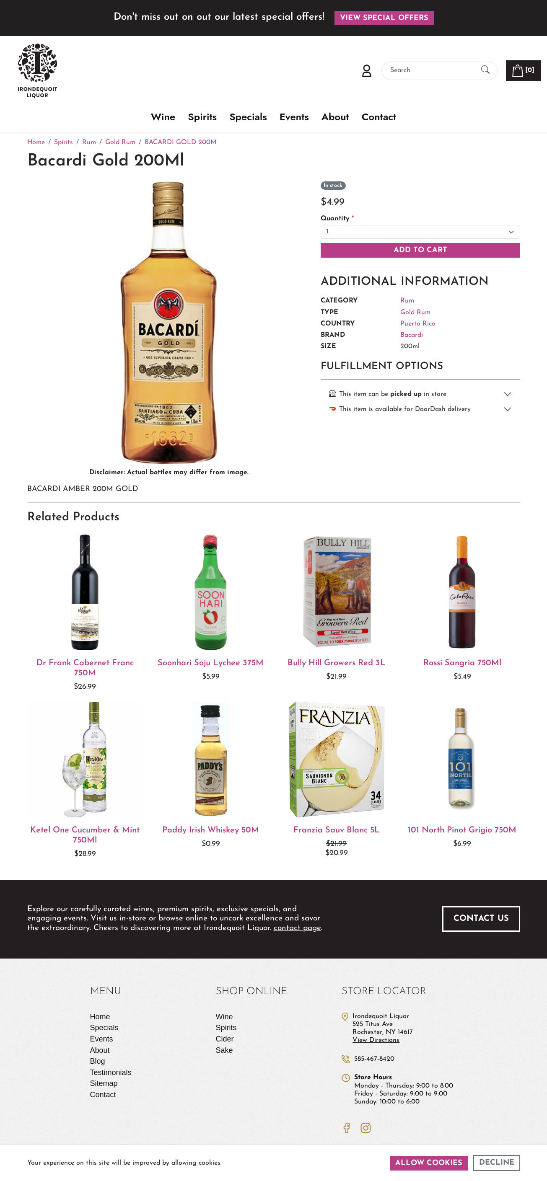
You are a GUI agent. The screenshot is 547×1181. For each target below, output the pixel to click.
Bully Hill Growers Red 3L (337, 663)
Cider (225, 1039)
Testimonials (111, 1072)
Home (100, 1017)
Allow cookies (428, 1163)
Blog (97, 1061)
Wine (163, 117)
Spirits (202, 117)
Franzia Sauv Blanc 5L (336, 830)
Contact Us (481, 919)
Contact (379, 117)
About (335, 117)
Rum (407, 300)
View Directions (376, 1040)
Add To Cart (420, 250)
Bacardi (411, 335)
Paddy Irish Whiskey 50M (210, 830)
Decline (496, 1163)
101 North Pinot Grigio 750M (462, 830)
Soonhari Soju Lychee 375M (211, 663)
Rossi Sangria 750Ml (462, 663)
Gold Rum (415, 312)
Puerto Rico (418, 323)
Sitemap (104, 1083)
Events (294, 117)
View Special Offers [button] (384, 18)
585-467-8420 (374, 1059)
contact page (297, 928)
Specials (248, 117)
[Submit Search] (485, 70)
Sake (224, 1050)
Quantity (337, 218)
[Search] (432, 70)
